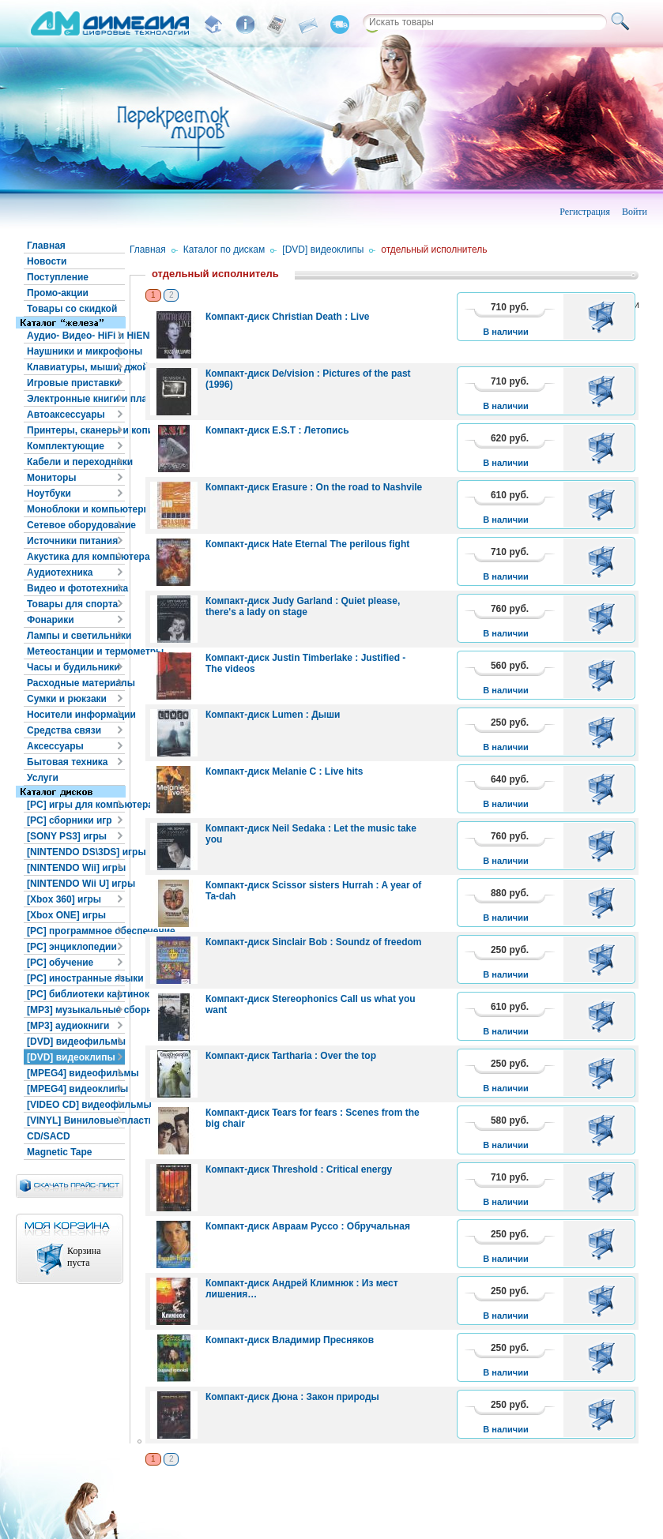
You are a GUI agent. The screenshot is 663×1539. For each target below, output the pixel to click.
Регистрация (584, 211)
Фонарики (50, 619)
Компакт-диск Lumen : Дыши (272, 714)
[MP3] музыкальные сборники (76, 1009)
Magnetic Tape (59, 1152)
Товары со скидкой (72, 308)
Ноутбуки (49, 493)
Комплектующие (65, 446)
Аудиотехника (59, 572)
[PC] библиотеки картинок (76, 994)
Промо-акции (58, 292)
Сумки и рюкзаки (67, 698)
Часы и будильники (73, 667)
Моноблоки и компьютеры (76, 509)
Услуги (42, 777)
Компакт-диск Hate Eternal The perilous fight (307, 544)
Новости (46, 261)
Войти (634, 211)
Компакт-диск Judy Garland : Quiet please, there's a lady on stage (302, 606)
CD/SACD (48, 1136)
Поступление (58, 277)
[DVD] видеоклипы (71, 1057)
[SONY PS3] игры (67, 836)
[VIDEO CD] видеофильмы (76, 1104)
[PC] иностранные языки (76, 978)
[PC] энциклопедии (72, 946)
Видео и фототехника (76, 588)
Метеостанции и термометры (76, 651)
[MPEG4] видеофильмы (76, 1073)
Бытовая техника (67, 762)
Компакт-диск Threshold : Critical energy (298, 1169)
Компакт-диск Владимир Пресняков (289, 1340)
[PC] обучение (60, 962)
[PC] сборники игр (69, 820)
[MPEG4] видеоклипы (76, 1088)
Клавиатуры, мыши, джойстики (76, 367)
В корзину (604, 316)
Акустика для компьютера (76, 556)
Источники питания (72, 540)
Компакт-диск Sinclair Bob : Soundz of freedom (313, 942)
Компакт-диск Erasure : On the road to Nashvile (313, 487)
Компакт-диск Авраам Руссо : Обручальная (307, 1226)
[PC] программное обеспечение (76, 931)
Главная (46, 245)
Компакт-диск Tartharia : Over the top (290, 1055)
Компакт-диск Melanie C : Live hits (284, 771)
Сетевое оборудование (76, 525)
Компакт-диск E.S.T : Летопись (277, 430)
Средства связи (64, 730)
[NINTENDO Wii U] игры (76, 883)
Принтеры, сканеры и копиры (76, 430)
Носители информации (76, 714)
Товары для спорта (72, 604)
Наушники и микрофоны (76, 351)
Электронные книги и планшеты (76, 398)
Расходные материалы (76, 683)
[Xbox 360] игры (64, 899)
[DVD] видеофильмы (76, 1041)
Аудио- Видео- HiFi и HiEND (76, 335)
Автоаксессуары (66, 414)
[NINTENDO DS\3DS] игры (76, 852)
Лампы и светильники (76, 635)
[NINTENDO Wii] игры (76, 867)
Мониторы (52, 477)
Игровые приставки (73, 383)
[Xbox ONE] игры (66, 915)
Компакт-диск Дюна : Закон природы (292, 1396)
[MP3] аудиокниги (68, 1025)
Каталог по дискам (224, 249)
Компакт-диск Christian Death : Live (287, 316)
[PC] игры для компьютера (76, 804)
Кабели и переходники (76, 461)
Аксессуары (55, 746)
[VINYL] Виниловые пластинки (76, 1120)
